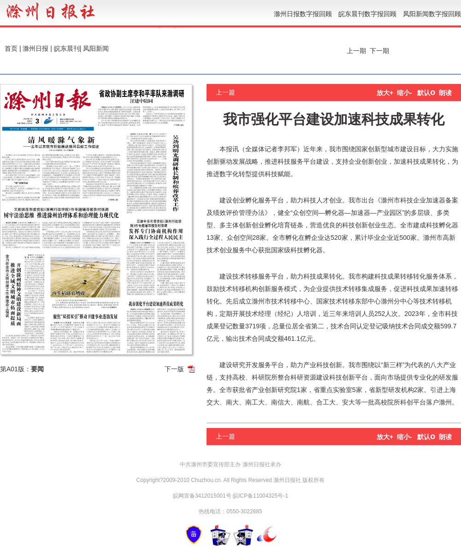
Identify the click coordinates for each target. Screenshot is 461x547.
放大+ (385, 92)
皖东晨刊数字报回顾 (367, 14)
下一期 (380, 50)
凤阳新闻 (96, 48)
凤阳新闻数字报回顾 (432, 14)
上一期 (355, 50)
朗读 (445, 92)
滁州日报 (35, 48)
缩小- (404, 92)
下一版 (174, 369)
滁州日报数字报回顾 (303, 14)
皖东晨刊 (67, 48)
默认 (426, 92)
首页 (11, 48)
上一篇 (225, 92)
